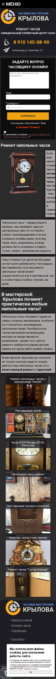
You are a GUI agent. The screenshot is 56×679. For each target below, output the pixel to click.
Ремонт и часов (21, 623)
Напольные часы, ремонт (28, 477)
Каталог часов (21, 628)
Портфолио (18, 634)
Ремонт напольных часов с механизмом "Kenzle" (28, 383)
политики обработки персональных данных (26, 138)
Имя (8, 96)
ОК (30, 672)
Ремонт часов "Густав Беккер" (28, 572)
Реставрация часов (28, 414)
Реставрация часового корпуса (28, 509)
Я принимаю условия (26, 139)
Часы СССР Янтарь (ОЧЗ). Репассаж (28, 447)
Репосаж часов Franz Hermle (28, 541)
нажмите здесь (31, 668)
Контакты (17, 642)
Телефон (12, 106)
